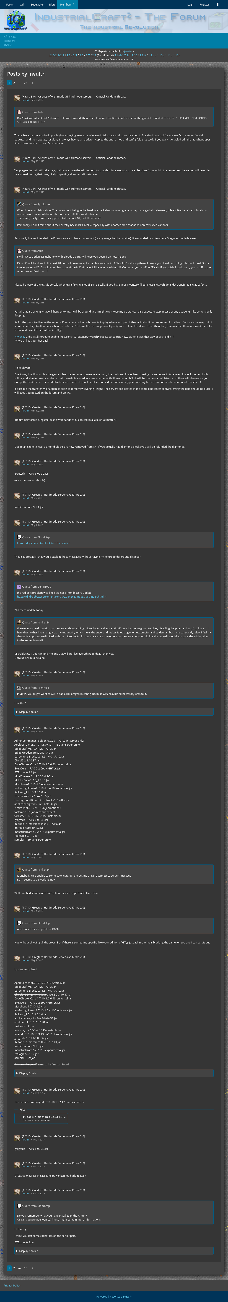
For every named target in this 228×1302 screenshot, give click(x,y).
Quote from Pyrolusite (36, 204)
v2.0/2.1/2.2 (56, 55)
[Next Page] (32, 82)
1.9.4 (151, 55)
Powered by (114, 1296)
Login (190, 4)
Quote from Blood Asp (36, 537)
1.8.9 (143, 55)
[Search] (218, 4)
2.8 (94, 55)
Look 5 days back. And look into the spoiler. (44, 543)
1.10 (160, 55)
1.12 (176, 55)
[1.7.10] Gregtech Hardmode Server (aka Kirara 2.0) (53, 299)
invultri (25, 99)
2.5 (75, 55)
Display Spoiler (28, 711)
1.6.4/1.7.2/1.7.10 (126, 55)
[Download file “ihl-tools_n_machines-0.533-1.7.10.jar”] (41, 1118)
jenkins (128, 51)
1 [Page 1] (9, 83)
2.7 (88, 55)
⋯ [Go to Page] (19, 83)
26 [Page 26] (25, 83)
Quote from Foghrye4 (35, 687)
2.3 (69, 55)
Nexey (21, 336)
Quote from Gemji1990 (36, 586)
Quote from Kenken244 (36, 622)
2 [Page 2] (14, 83)
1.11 (168, 55)
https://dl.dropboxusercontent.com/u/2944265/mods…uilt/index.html (60, 596)
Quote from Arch (32, 112)
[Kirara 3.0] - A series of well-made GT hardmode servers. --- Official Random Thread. (74, 96)
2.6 (81, 55)
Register (204, 4)
